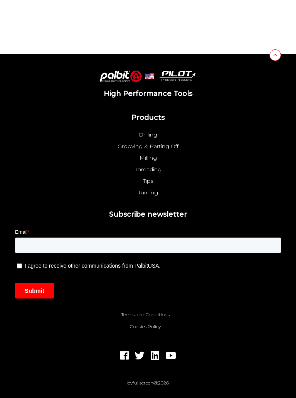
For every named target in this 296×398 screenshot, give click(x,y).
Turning (148, 192)
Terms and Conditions (145, 314)
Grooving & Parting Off (148, 146)
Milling (148, 157)
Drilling (148, 134)
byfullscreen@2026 (148, 383)
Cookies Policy (145, 326)
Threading (148, 169)
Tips (148, 181)
